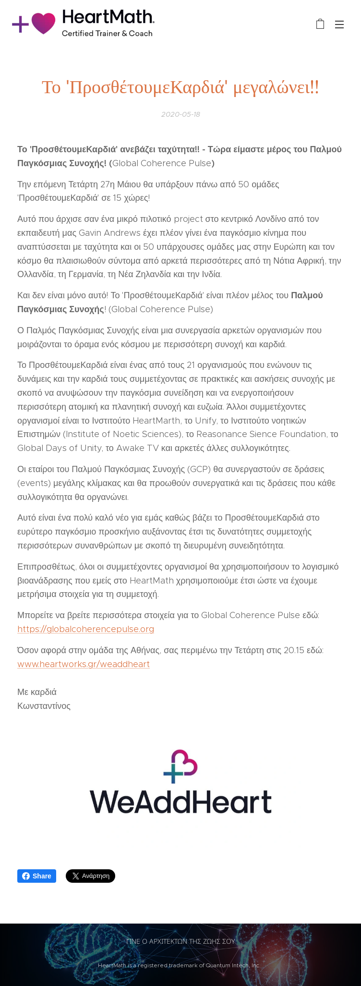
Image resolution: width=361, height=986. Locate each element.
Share (36, 876)
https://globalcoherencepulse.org (85, 629)
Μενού (339, 24)
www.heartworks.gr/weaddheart (83, 664)
